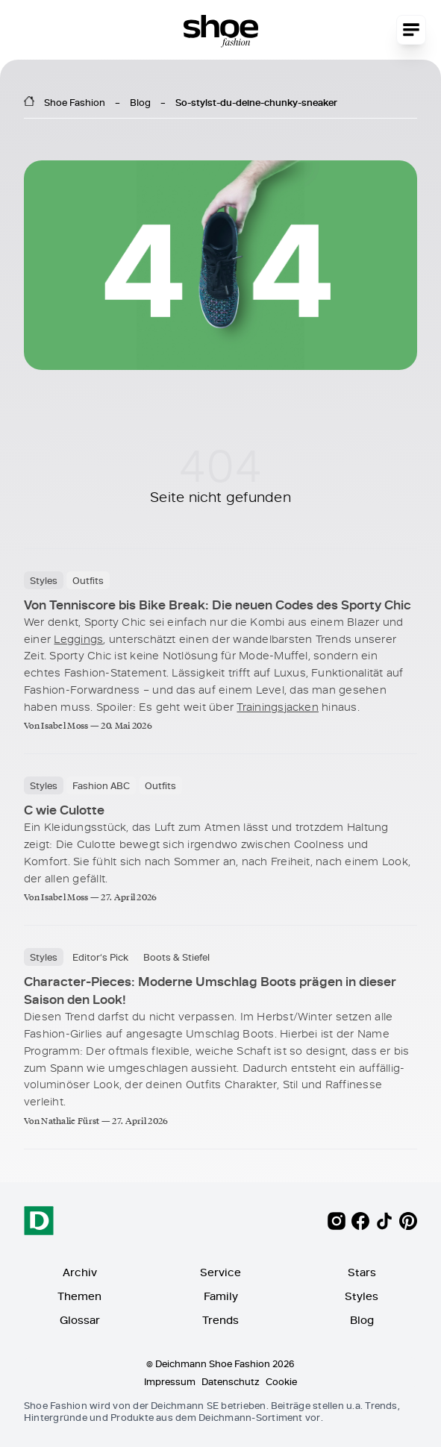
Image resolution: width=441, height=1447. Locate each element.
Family (221, 1296)
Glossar (80, 1320)
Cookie (281, 1381)
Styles (361, 1296)
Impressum (170, 1381)
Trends (220, 1320)
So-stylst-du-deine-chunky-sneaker (256, 102)
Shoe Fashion (74, 102)
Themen (79, 1296)
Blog (140, 102)
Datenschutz (230, 1381)
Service (220, 1272)
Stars (362, 1272)
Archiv (80, 1272)
